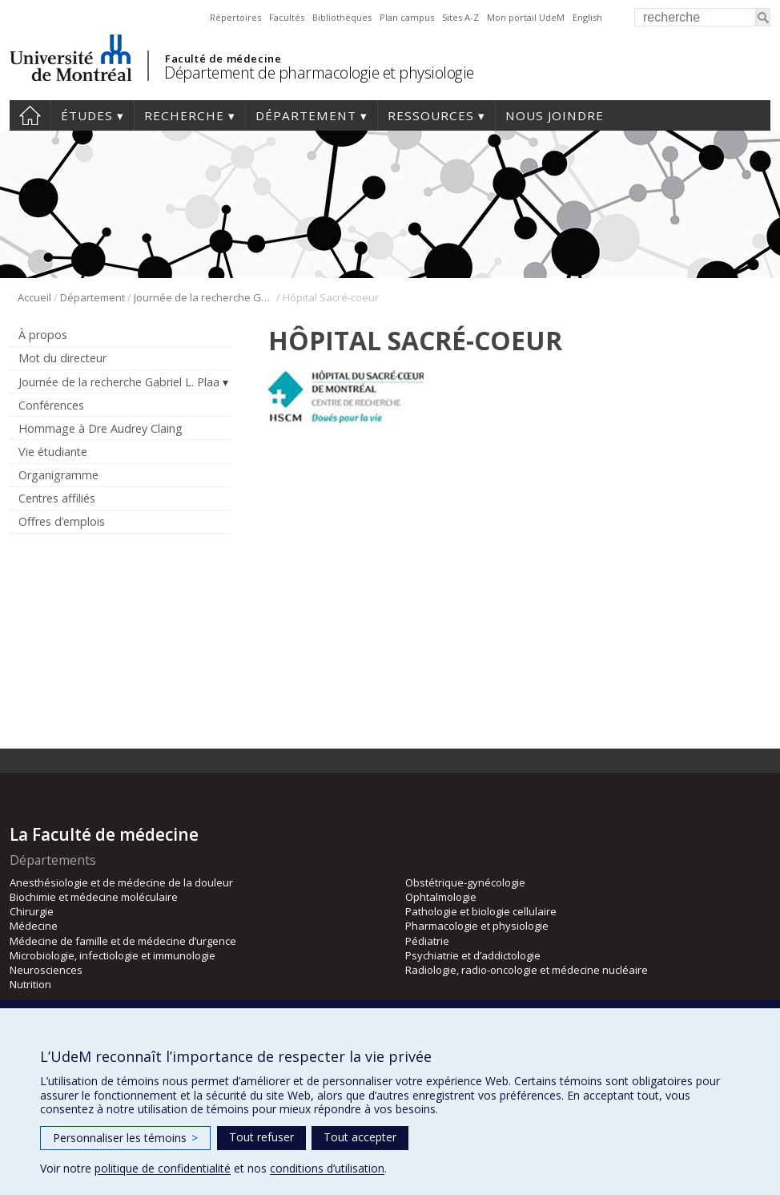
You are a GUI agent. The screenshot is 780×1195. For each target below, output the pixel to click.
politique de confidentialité (162, 1168)
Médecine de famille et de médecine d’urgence (123, 941)
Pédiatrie (427, 941)
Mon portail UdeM (526, 17)
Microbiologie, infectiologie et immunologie (112, 955)
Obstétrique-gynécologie (465, 882)
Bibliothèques (342, 17)
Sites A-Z (460, 17)
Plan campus (407, 17)
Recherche (184, 115)
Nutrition (30, 984)
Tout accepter (360, 1137)
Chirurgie (32, 911)
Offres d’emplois (61, 521)
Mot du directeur (62, 357)
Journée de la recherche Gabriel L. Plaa (204, 297)
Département (305, 115)
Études (87, 115)
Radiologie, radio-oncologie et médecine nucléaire (526, 970)
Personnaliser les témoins (125, 1137)
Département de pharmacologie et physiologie (319, 72)
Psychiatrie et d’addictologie (473, 955)
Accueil (30, 115)
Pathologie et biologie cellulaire (481, 911)
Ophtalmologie (440, 897)
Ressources (431, 115)
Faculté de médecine (223, 58)
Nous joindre (554, 115)
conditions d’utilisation (327, 1168)
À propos (42, 334)
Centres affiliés (56, 498)
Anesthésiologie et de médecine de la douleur (121, 882)
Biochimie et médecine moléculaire (94, 897)
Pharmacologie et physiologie (477, 925)
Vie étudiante (52, 451)
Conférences (51, 405)
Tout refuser (261, 1137)
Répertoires (235, 17)
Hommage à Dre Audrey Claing (100, 428)
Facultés (286, 17)
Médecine (34, 925)
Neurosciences (46, 970)
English (587, 17)
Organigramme (58, 474)
